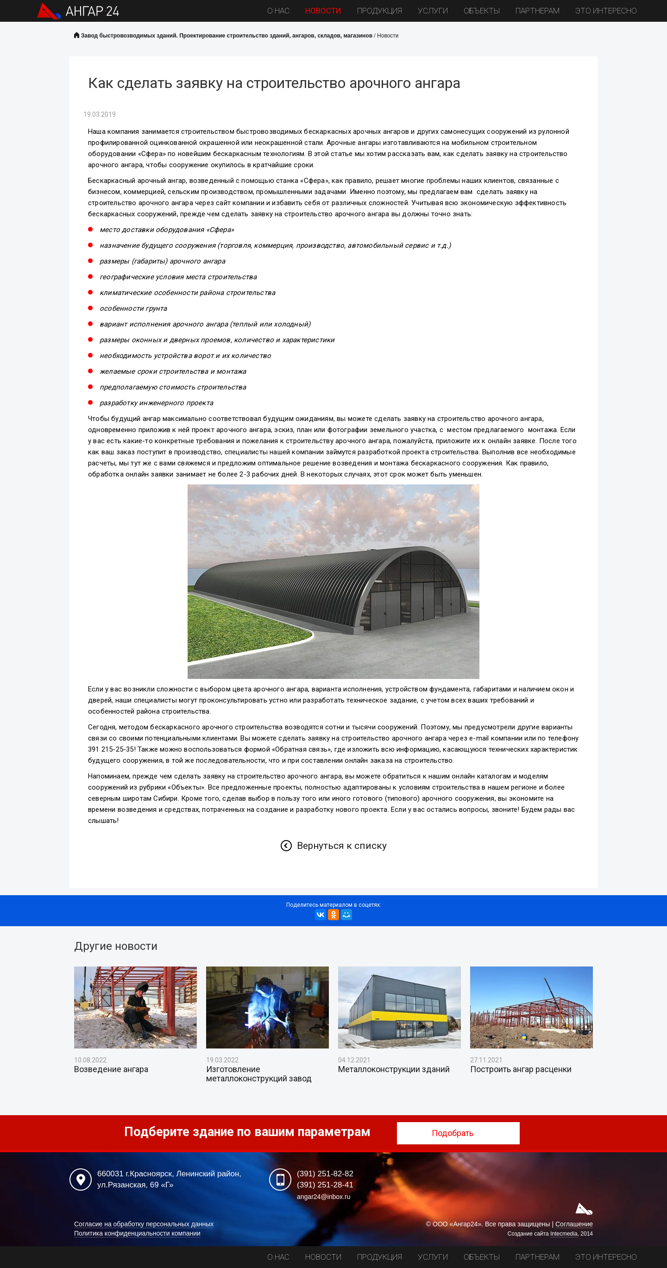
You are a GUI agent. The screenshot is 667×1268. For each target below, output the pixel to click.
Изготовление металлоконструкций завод (259, 1074)
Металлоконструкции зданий (394, 1069)
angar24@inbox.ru (323, 1196)
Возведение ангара (111, 1069)
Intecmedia (564, 1233)
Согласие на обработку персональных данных (144, 1224)
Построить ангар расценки (521, 1069)
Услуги (433, 10)
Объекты (482, 10)
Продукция (379, 10)
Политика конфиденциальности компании (137, 1233)
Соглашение (574, 1224)
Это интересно (606, 10)
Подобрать (458, 1133)
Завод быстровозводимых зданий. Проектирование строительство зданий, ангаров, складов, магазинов (226, 35)
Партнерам (538, 10)
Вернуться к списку (342, 845)
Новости (323, 10)
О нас (278, 10)
